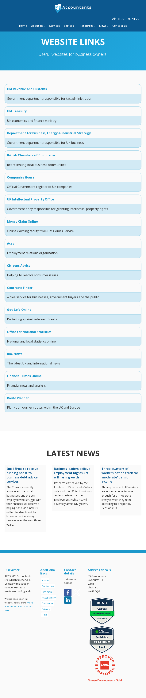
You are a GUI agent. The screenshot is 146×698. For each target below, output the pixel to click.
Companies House (20, 177)
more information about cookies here (19, 606)
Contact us (119, 25)
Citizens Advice (18, 265)
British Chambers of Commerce (31, 155)
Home (23, 25)
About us (38, 25)
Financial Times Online (24, 376)
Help (44, 614)
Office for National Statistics (29, 332)
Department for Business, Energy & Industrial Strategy (49, 133)
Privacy (46, 609)
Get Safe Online (19, 310)
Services (54, 25)
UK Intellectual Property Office (30, 199)
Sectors (70, 25)
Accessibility (49, 597)
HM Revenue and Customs (27, 89)
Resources (87, 25)
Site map (47, 592)
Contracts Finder (20, 288)
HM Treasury (17, 111)
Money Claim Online (22, 221)
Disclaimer (48, 603)
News (103, 25)
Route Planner (18, 398)
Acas (10, 243)
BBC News (14, 354)
